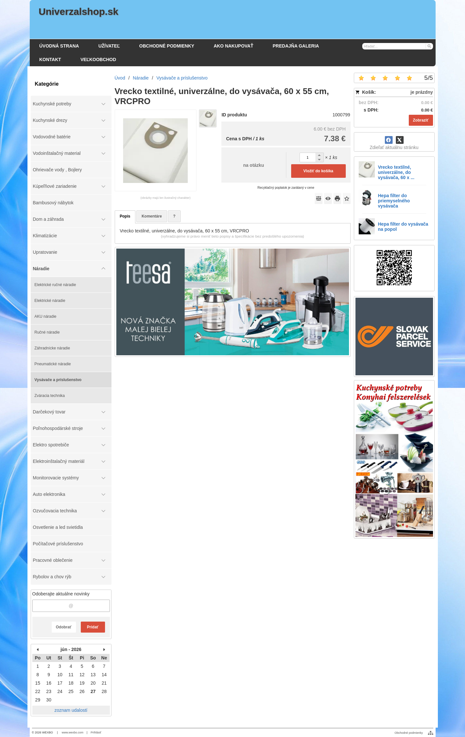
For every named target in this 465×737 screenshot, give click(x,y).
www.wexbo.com (72, 732)
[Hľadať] (429, 45)
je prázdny (421, 92)
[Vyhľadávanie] (397, 46)
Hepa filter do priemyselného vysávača (394, 200)
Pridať (93, 627)
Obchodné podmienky (409, 732)
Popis (125, 216)
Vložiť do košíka (318, 171)
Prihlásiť (95, 732)
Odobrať (63, 627)
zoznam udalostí (71, 710)
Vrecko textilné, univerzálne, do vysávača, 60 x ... (396, 172)
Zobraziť (420, 120)
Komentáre (152, 216)
